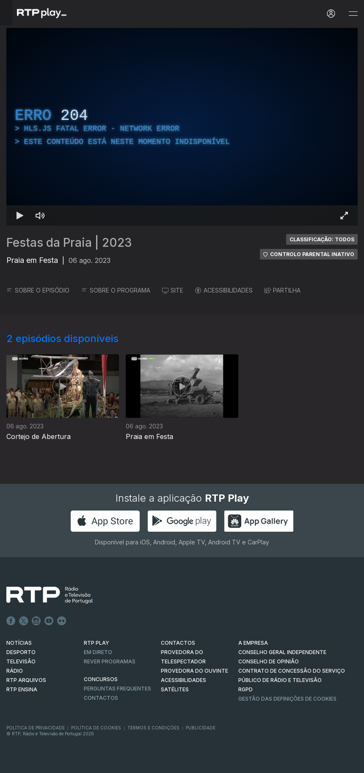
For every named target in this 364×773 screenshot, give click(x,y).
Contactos (101, 698)
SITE (172, 290)
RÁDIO (14, 671)
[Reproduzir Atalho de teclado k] (20, 215)
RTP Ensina (21, 689)
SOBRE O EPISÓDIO (37, 290)
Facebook (11, 621)
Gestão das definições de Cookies (287, 699)
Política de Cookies (96, 727)
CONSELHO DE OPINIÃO (268, 661)
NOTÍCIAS (19, 643)
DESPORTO (21, 652)
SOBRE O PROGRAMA (115, 290)
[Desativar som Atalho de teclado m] (40, 215)
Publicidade (200, 727)
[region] (182, 127)
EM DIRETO (98, 652)
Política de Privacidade (35, 727)
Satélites (175, 689)
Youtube (49, 621)
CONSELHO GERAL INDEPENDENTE (282, 652)
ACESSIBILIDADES (224, 290)
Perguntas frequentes (117, 688)
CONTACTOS (178, 643)
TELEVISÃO (21, 661)
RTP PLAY (96, 643)
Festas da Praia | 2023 (69, 242)
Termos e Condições (153, 727)
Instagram (36, 621)
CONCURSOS (101, 679)
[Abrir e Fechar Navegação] (353, 14)
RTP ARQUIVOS (26, 680)
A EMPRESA (253, 643)
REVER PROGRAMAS (109, 661)
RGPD (245, 689)
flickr (61, 621)
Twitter (23, 621)
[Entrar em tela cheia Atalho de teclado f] (344, 215)
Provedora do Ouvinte (194, 671)
